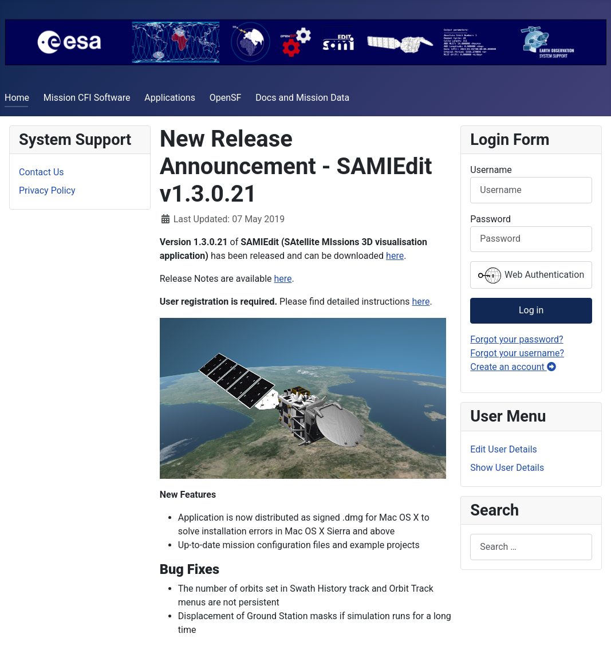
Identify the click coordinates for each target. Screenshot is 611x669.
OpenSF (226, 97)
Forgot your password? (516, 339)
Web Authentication (531, 275)
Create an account (513, 366)
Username (491, 169)
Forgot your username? (517, 353)
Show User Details (507, 467)
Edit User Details (503, 449)
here (395, 255)
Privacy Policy (47, 190)
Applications (169, 97)
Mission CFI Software (87, 97)
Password (490, 219)
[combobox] (531, 547)
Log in (531, 310)
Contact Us (41, 172)
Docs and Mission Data (302, 97)
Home (17, 97)
